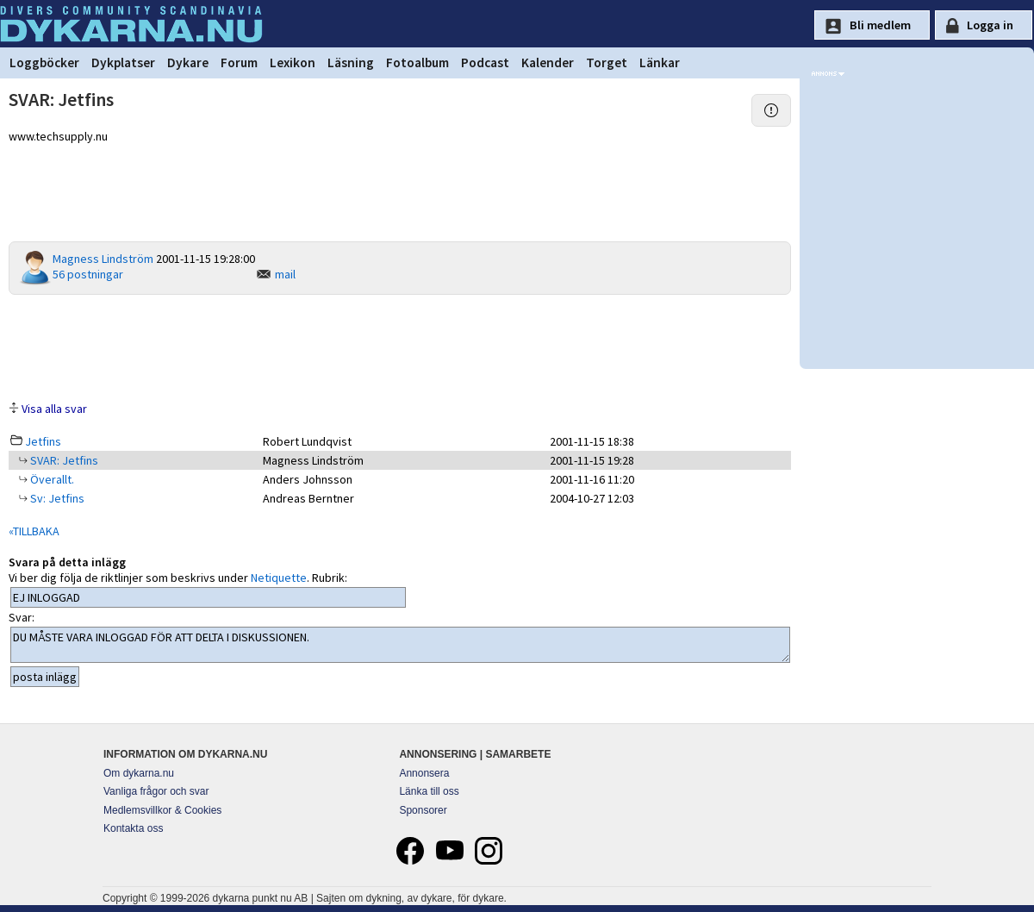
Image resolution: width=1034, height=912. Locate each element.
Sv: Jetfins (56, 498)
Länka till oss (428, 791)
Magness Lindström (103, 258)
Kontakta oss (133, 828)
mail (285, 274)
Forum (239, 62)
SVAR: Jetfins (63, 460)
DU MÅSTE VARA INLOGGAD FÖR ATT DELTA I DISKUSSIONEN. (400, 645)
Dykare (188, 62)
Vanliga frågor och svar (156, 791)
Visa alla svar (54, 408)
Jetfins (43, 441)
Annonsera (424, 773)
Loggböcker (44, 62)
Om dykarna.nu (138, 773)
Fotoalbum (417, 62)
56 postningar (88, 274)
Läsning (350, 62)
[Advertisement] (399, 346)
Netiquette (279, 577)
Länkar (659, 62)
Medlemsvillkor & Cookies (162, 810)
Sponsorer (422, 810)
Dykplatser (123, 62)
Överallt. (51, 479)
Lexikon (292, 62)
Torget (606, 62)
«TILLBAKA (34, 531)
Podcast (485, 62)
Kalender (547, 62)
